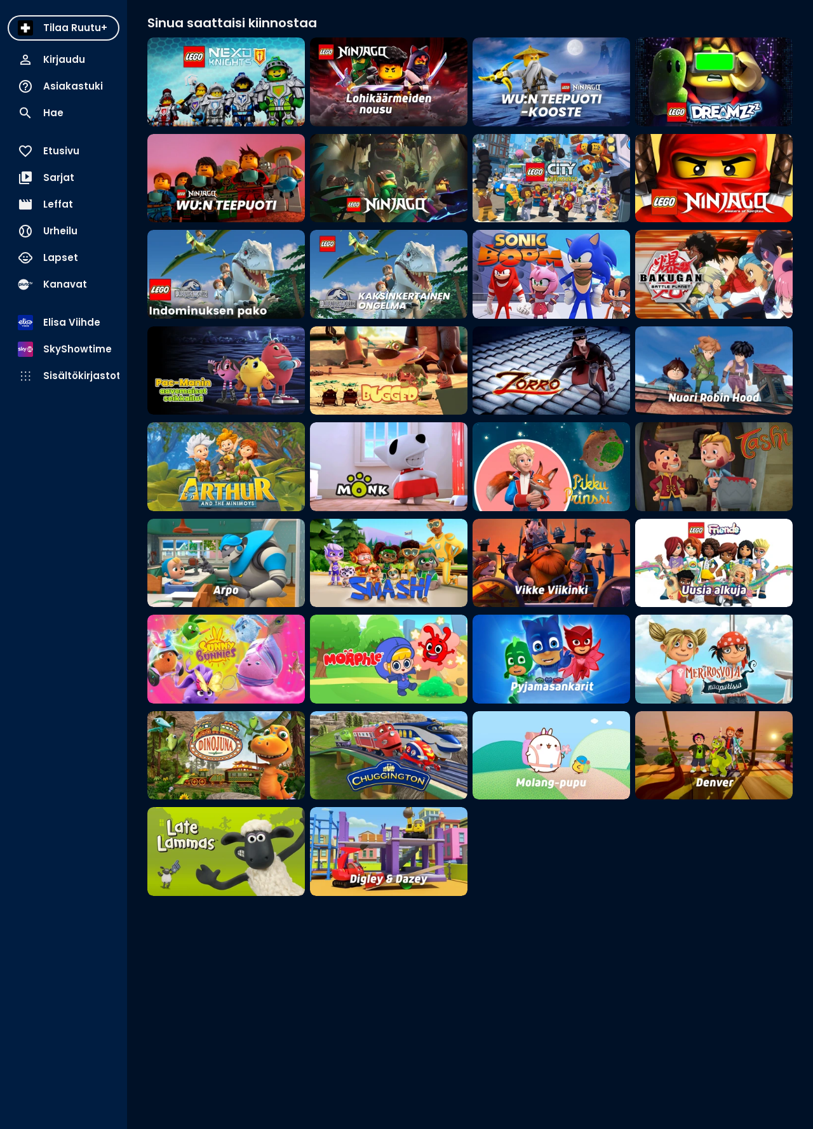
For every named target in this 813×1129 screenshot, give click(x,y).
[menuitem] (63, 28)
